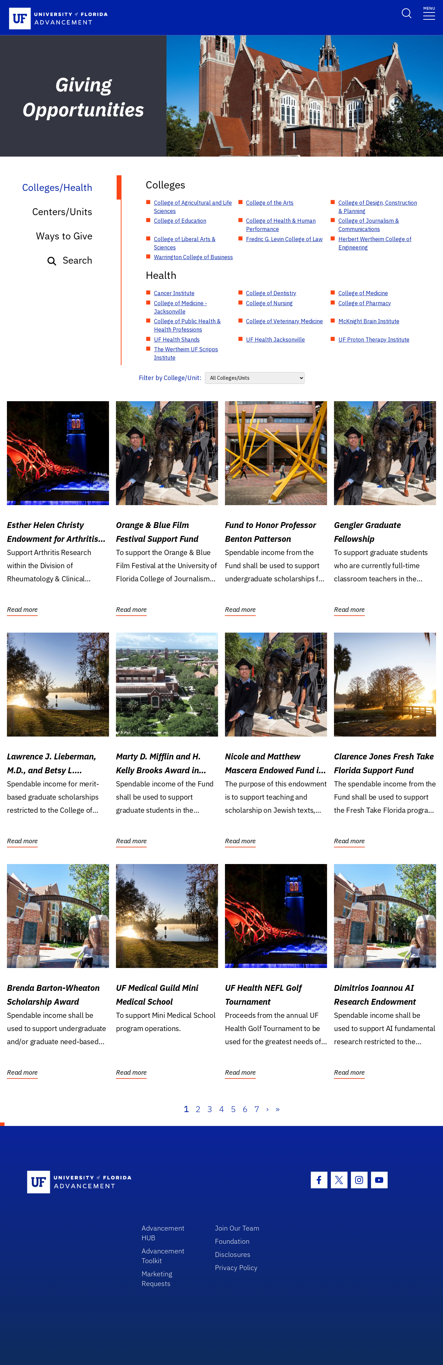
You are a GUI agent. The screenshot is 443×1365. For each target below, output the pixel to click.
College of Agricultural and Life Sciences (193, 206)
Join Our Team (237, 1228)
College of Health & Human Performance (281, 224)
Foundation (232, 1241)
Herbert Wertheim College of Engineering (375, 243)
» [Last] (277, 1109)
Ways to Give (64, 235)
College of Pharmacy (364, 303)
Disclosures (233, 1254)
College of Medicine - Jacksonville (180, 307)
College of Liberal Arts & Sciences (185, 243)
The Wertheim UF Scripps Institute (186, 353)
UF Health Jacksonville (275, 339)
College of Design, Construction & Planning (377, 206)
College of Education (180, 220)
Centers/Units (62, 211)
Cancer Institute (174, 293)
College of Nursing (269, 303)
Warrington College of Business (193, 257)
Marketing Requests (157, 1278)
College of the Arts (269, 202)
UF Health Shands (177, 339)
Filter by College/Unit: (170, 378)
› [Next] (267, 1109)
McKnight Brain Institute (368, 321)
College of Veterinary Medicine (284, 321)
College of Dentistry (271, 293)
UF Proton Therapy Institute (373, 339)
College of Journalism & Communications (368, 224)
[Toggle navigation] (429, 12)
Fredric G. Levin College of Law (284, 239)
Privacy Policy (236, 1267)
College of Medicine (363, 293)
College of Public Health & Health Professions (187, 325)
